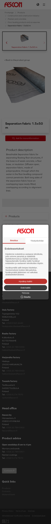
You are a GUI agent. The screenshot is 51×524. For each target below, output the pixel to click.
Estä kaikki (25, 288)
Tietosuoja (25, 293)
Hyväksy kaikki (25, 281)
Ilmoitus (14, 240)
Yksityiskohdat (37, 240)
